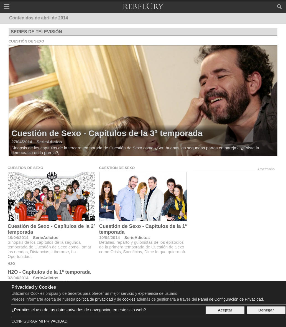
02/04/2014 (18, 277)
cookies (128, 299)
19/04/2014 (18, 237)
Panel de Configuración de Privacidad (230, 299)
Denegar (266, 310)
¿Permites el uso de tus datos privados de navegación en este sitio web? (78, 309)
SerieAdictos (45, 237)
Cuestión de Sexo (26, 41)
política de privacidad (94, 299)
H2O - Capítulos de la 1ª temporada (49, 272)
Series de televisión (36, 31)
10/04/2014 (109, 237)
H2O (11, 263)
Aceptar (225, 310)
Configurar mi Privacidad (39, 321)
